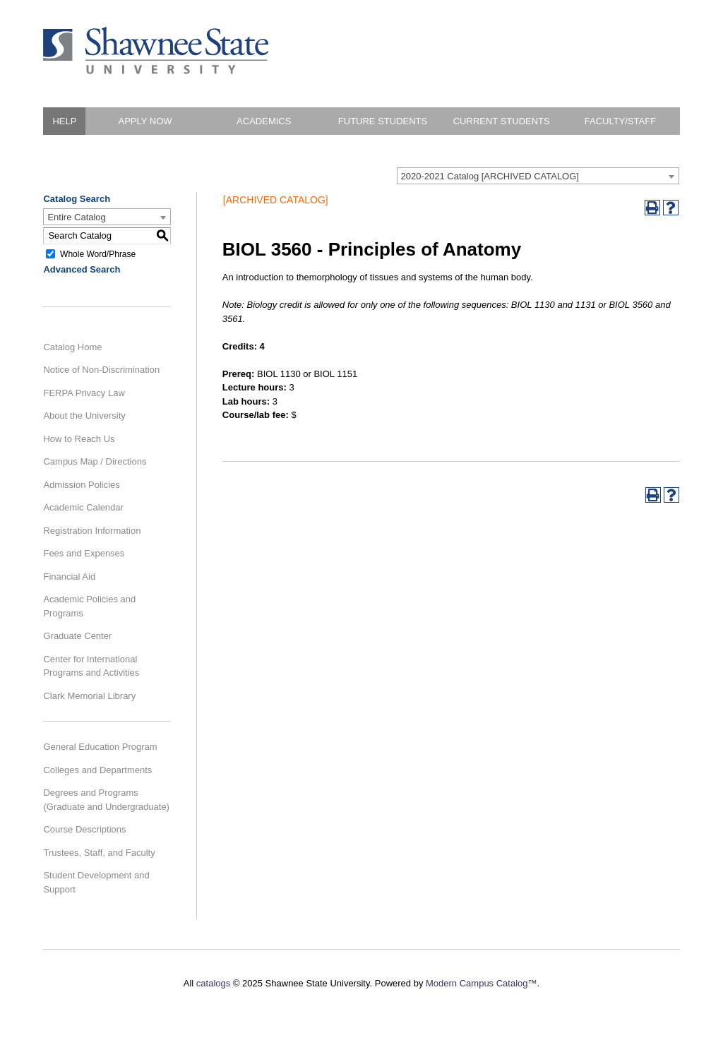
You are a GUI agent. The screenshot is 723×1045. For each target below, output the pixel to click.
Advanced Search (81, 269)
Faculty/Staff (620, 121)
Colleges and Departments (97, 770)
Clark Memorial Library (89, 696)
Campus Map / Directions (94, 461)
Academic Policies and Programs (89, 606)
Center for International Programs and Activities (91, 666)
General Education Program (100, 746)
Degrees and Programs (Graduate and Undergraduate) (106, 799)
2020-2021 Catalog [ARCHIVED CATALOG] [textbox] (490, 176)
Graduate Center (77, 636)
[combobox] (538, 175)
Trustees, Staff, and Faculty (99, 852)
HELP (64, 121)
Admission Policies (81, 484)
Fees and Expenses (83, 553)
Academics (264, 121)
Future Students (382, 121)
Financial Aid (69, 576)
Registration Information (92, 530)
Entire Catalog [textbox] (76, 217)
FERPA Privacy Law (83, 393)
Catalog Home (72, 347)
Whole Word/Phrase (98, 253)
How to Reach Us (78, 439)
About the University (84, 415)
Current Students (501, 121)
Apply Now (145, 121)
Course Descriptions (84, 829)
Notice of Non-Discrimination (101, 369)
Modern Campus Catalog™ (481, 983)
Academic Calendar (83, 507)
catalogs (213, 983)
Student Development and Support (96, 882)
